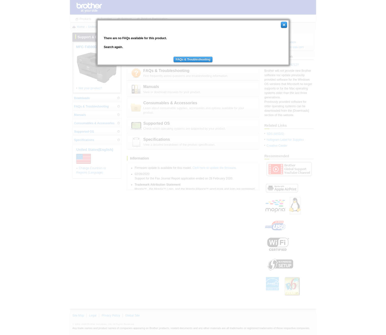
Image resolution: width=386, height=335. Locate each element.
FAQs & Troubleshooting (193, 59)
